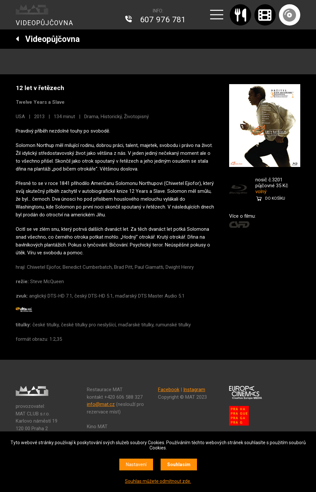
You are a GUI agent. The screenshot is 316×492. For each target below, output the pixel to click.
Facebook (168, 389)
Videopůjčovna (48, 39)
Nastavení (136, 464)
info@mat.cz (101, 404)
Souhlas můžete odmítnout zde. (158, 481)
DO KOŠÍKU (275, 198)
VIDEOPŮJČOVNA (44, 23)
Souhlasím (178, 464)
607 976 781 (163, 19)
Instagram (194, 389)
